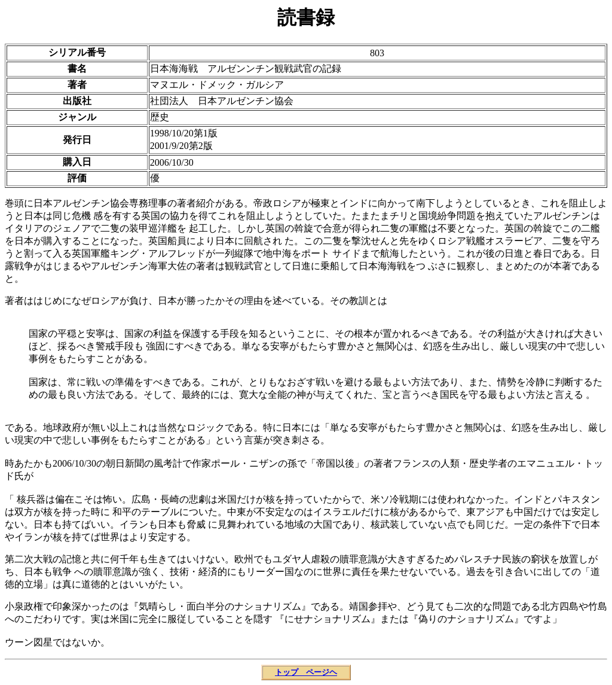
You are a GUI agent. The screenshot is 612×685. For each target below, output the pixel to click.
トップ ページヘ (306, 672)
